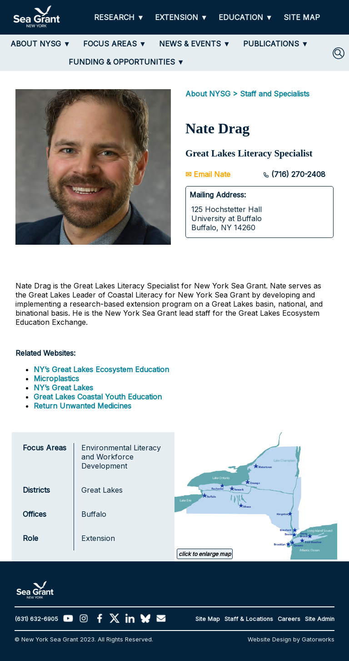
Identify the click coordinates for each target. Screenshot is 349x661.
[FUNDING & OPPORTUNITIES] (126, 62)
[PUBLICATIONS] (276, 44)
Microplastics (56, 378)
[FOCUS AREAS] (115, 44)
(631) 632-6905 (36, 619)
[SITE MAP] (301, 17)
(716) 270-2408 (294, 174)
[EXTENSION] (181, 17)
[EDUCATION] (245, 17)
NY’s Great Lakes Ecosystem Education (101, 369)
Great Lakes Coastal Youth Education (98, 396)
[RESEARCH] (119, 17)
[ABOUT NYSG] (40, 44)
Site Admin (319, 619)
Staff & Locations (248, 619)
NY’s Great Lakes (63, 387)
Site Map (207, 619)
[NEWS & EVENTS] (195, 44)
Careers (289, 619)
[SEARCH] (338, 53)
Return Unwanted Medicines (82, 405)
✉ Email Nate (207, 174)
